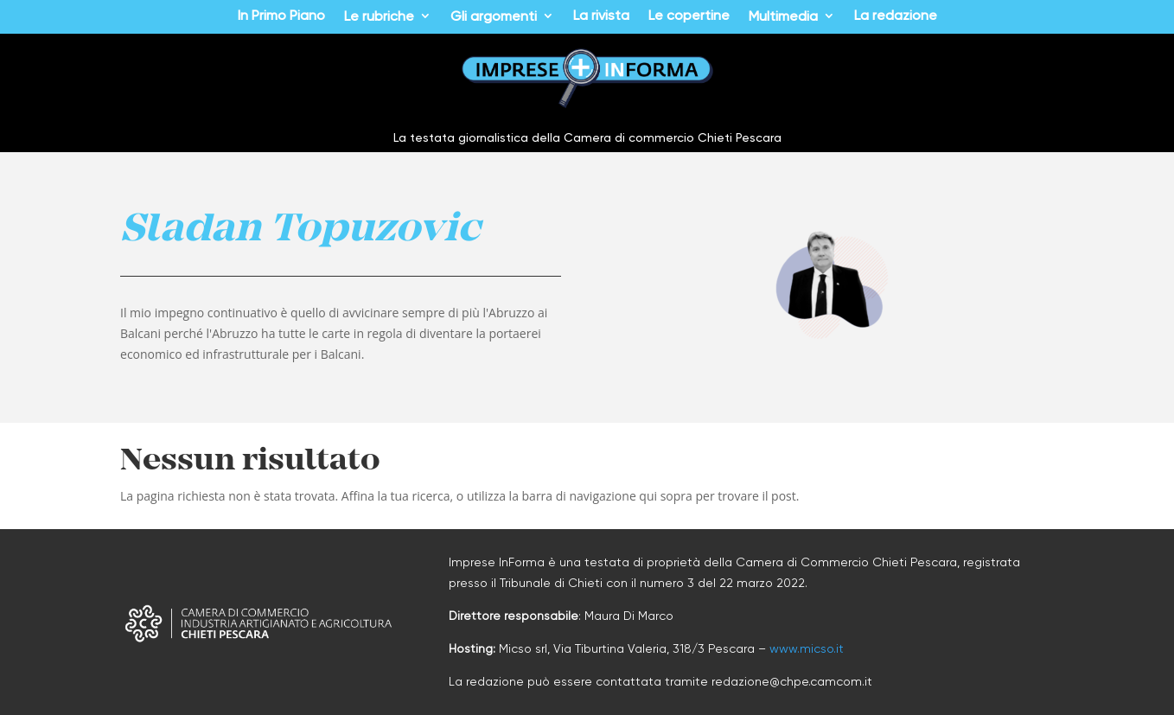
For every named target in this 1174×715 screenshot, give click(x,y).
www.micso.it (806, 648)
